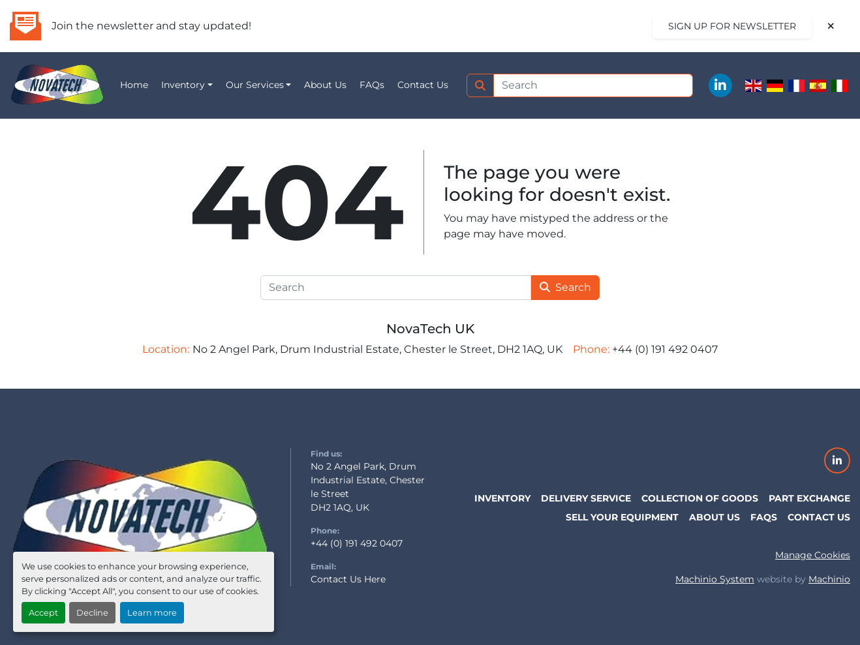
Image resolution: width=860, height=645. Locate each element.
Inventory (183, 85)
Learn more (152, 613)
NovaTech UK (430, 329)
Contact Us (422, 85)
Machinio (829, 579)
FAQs (372, 85)
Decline (92, 613)
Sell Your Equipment (622, 517)
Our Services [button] (255, 85)
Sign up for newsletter (732, 26)
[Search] (593, 85)
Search (565, 287)
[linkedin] (720, 85)
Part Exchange (809, 498)
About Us (325, 85)
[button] (187, 85)
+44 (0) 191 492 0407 (357, 543)
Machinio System (714, 579)
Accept (43, 613)
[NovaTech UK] (140, 516)
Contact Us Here (348, 579)
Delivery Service (586, 498)
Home (134, 85)
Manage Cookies (812, 555)
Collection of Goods (699, 498)
